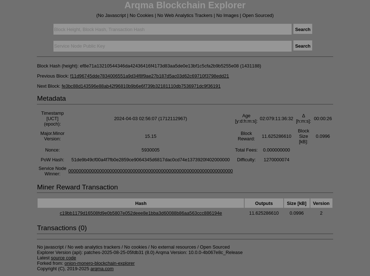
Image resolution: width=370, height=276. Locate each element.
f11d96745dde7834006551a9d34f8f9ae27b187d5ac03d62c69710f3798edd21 (149, 76)
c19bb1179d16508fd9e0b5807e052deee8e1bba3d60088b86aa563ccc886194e (141, 213)
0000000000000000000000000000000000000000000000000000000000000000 (150, 171)
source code (63, 257)
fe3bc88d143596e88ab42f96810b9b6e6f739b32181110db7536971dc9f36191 (141, 86)
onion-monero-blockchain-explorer (100, 263)
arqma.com (101, 268)
